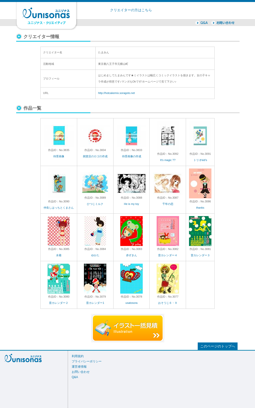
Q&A (75, 377)
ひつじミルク (95, 203)
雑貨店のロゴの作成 (95, 156)
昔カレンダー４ (167, 255)
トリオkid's (200, 160)
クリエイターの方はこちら (131, 10)
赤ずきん (131, 255)
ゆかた (95, 255)
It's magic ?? (167, 160)
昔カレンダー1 (95, 302)
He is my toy (131, 203)
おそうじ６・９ (167, 302)
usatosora (131, 302)
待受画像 (58, 156)
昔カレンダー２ (58, 302)
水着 (59, 255)
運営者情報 (79, 366)
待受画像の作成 (131, 156)
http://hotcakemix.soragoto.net (116, 92)
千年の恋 (167, 203)
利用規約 (78, 356)
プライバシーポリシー (87, 361)
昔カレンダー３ (200, 255)
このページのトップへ (217, 346)
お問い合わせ (81, 372)
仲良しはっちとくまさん (59, 207)
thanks (200, 207)
